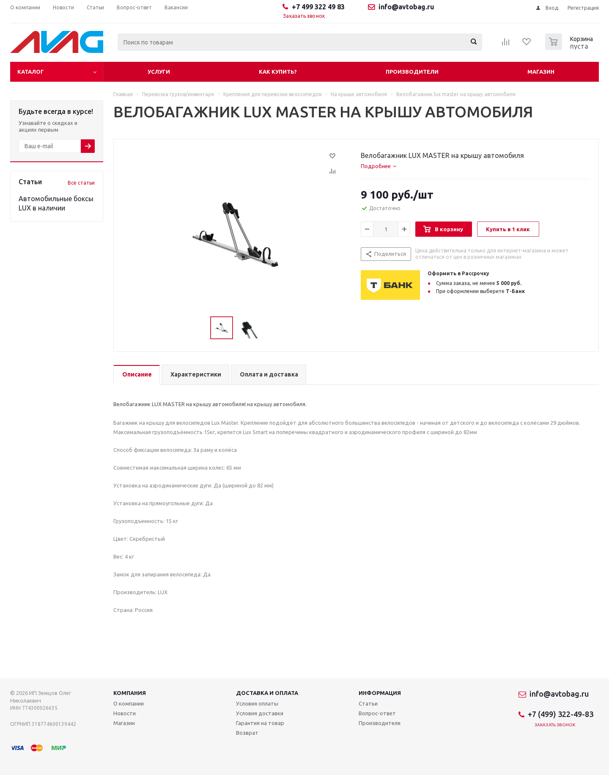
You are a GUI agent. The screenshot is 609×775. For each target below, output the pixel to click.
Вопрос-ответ (377, 713)
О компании (128, 703)
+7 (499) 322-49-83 (560, 714)
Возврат (247, 733)
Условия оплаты (257, 703)
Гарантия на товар (260, 723)
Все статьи (81, 182)
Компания (129, 693)
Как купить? (278, 72)
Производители (412, 72)
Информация (380, 693)
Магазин (540, 72)
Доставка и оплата (267, 693)
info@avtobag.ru (406, 7)
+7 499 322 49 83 (318, 7)
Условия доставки (259, 713)
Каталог (30, 72)
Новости (124, 713)
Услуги (159, 72)
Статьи (368, 703)
